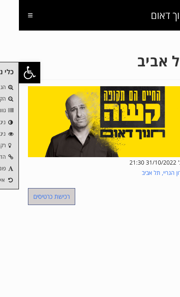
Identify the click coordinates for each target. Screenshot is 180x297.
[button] (10, 72)
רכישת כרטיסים (32, 196)
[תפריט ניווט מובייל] (14, 15)
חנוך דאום (151, 15)
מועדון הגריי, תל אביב (147, 173)
